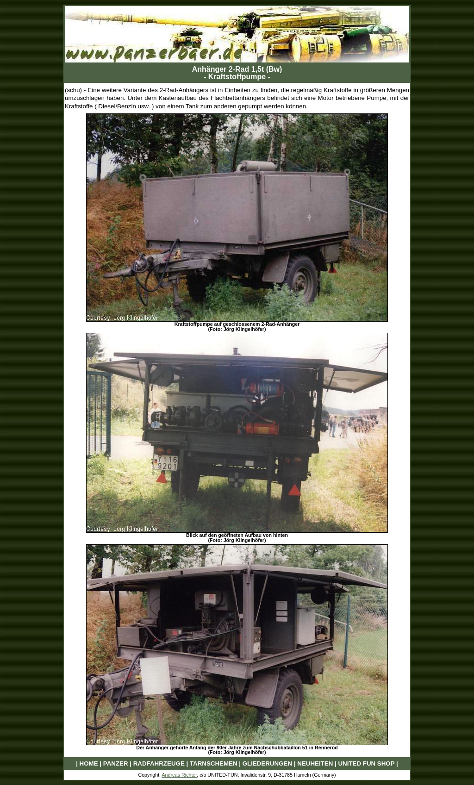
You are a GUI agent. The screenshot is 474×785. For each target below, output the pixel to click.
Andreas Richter (179, 775)
